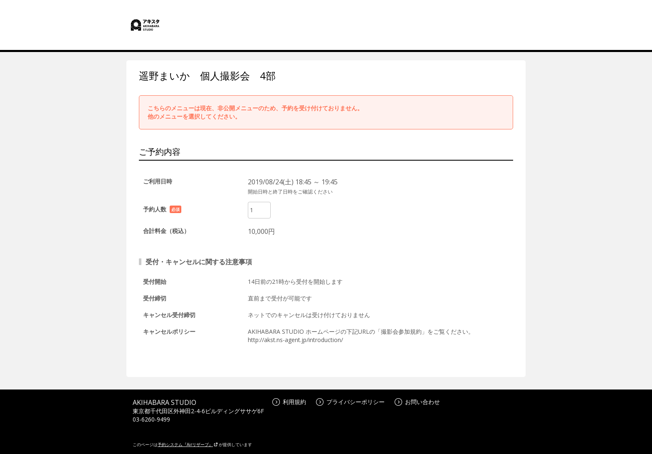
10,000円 (261, 231)
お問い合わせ (417, 402)
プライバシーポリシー (350, 402)
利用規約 (289, 402)
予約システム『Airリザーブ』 (188, 444)
